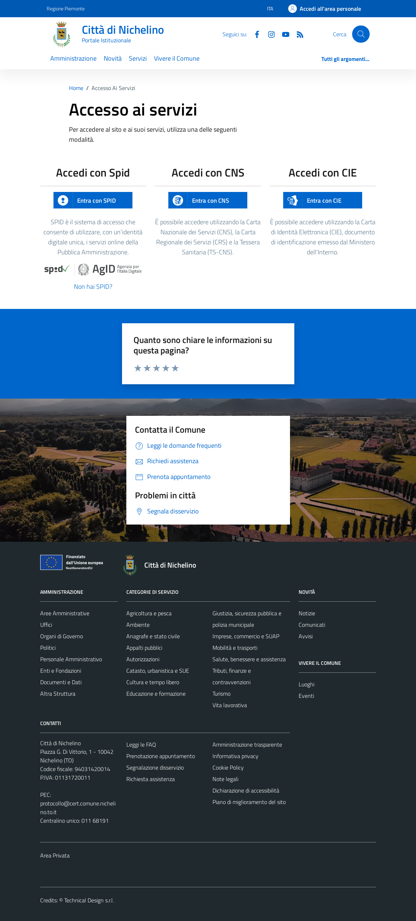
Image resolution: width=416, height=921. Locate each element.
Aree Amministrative (64, 613)
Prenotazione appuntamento (160, 756)
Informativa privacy (235, 756)
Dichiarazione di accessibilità (245, 790)
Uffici (46, 624)
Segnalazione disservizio (155, 767)
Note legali (225, 779)
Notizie (307, 613)
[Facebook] (254, 33)
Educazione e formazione (156, 693)
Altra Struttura (57, 693)
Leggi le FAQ (141, 744)
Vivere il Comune (177, 58)
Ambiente (138, 624)
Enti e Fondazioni (60, 670)
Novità (113, 58)
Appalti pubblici (144, 647)
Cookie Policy (228, 767)
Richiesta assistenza (150, 779)
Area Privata (55, 855)
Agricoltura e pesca (149, 613)
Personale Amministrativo (71, 659)
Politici (48, 647)
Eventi (306, 695)
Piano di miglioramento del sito (249, 802)
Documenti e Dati (60, 682)
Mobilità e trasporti (234, 647)
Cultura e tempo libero (152, 682)
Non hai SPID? (93, 286)
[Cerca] (360, 34)
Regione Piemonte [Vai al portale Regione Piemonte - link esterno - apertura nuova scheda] (66, 8)
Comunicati (312, 624)
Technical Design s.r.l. (89, 900)
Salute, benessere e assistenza (249, 659)
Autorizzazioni (142, 659)
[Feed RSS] (297, 33)
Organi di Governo (61, 636)
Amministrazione (73, 58)
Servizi (138, 58)
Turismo (221, 693)
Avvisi (306, 636)
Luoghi (306, 684)
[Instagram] (268, 33)
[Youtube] (283, 33)
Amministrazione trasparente (247, 744)
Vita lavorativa (229, 705)
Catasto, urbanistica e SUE (157, 670)
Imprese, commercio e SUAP (245, 636)
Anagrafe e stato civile (153, 636)
